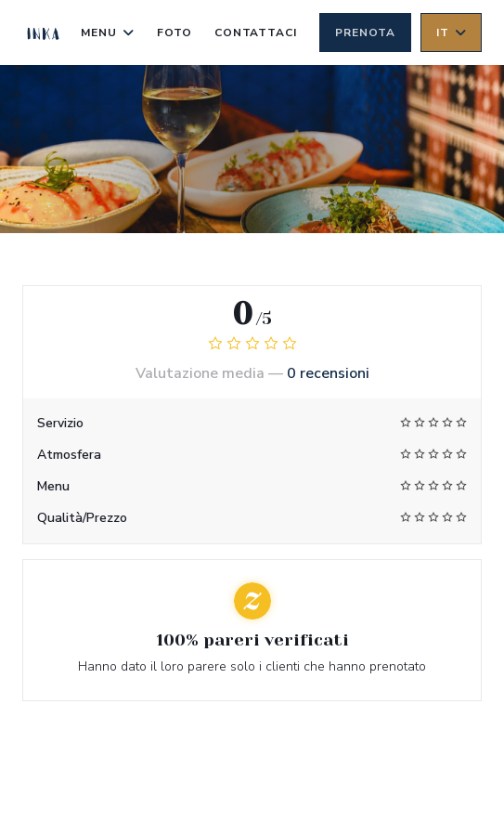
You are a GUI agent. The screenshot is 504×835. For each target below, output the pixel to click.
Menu (108, 32)
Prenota (365, 32)
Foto (174, 32)
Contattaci (256, 32)
